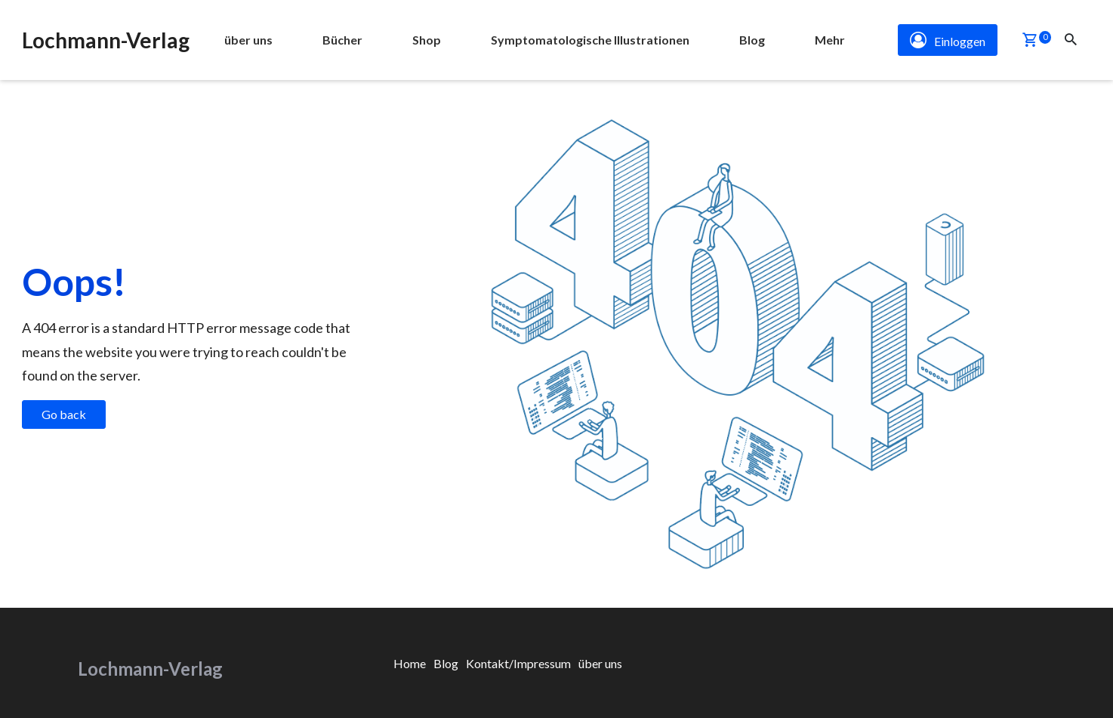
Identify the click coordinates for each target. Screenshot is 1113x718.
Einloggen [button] (947, 40)
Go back (64, 414)
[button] (1030, 41)
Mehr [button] (830, 39)
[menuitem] (248, 40)
